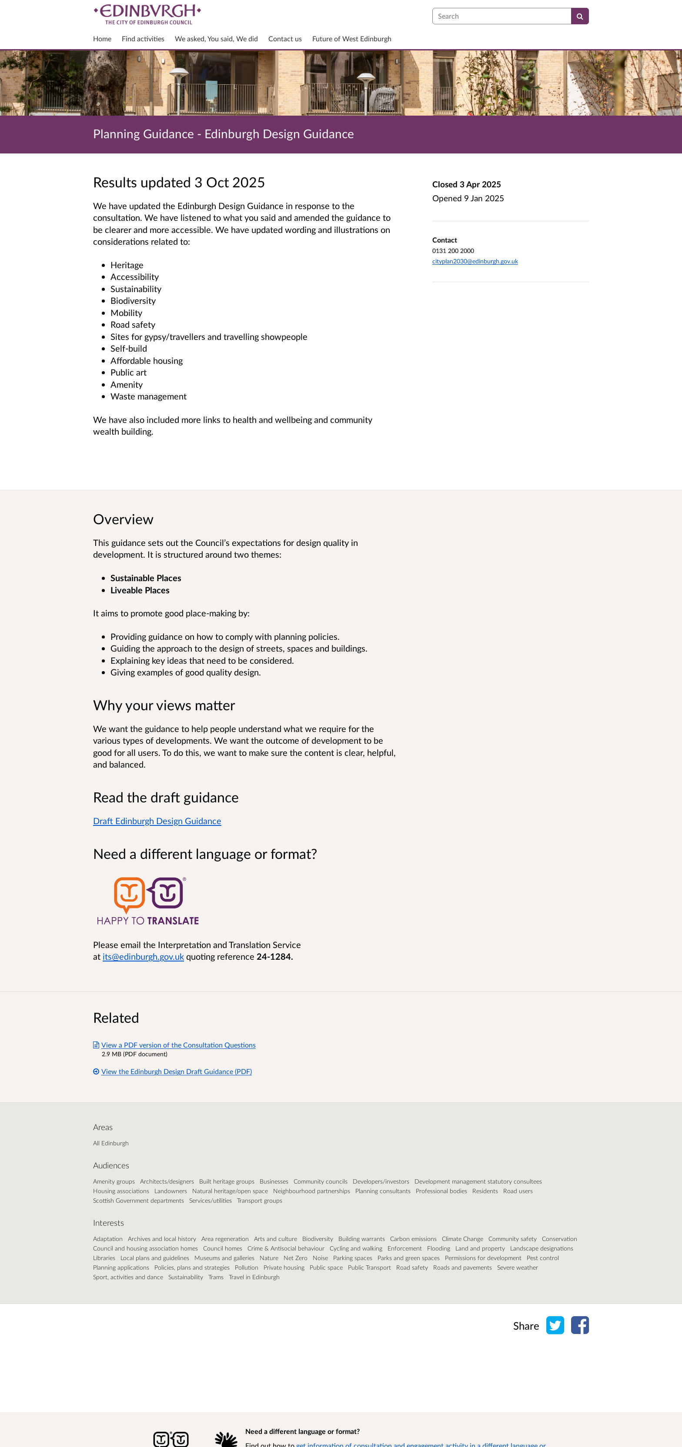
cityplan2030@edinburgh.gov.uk (475, 261)
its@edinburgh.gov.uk (143, 956)
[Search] (580, 16)
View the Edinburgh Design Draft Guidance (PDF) (172, 1071)
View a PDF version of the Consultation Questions (174, 1045)
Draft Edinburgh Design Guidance (157, 820)
